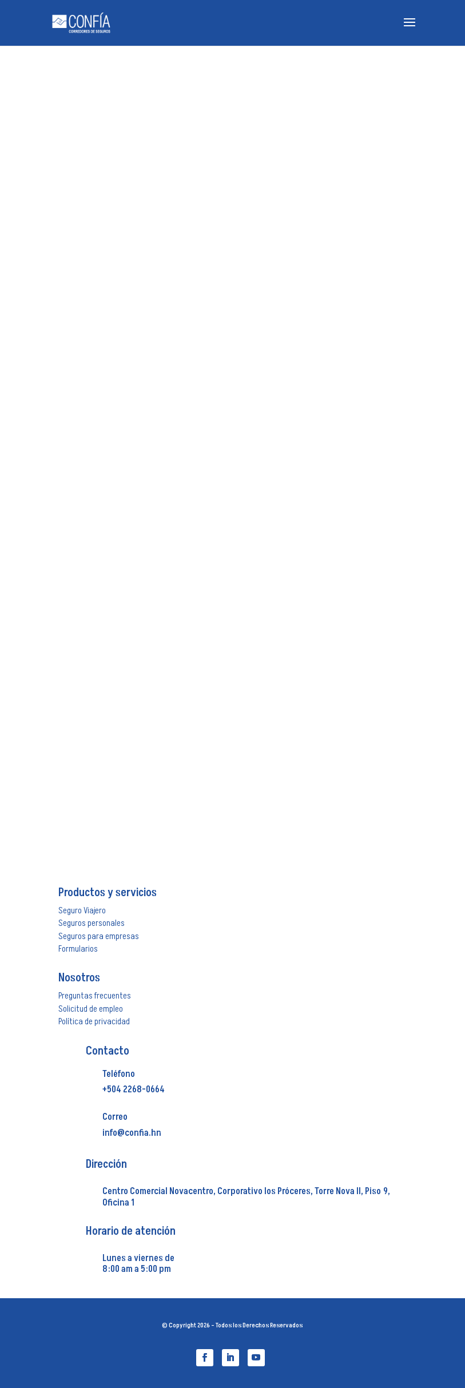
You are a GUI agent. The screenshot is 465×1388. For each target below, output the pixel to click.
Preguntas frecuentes (94, 995)
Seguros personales (91, 923)
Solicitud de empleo (90, 1009)
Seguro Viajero (82, 910)
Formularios (78, 948)
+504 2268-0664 (133, 1089)
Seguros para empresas (98, 936)
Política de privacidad (94, 1021)
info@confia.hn (131, 1133)
